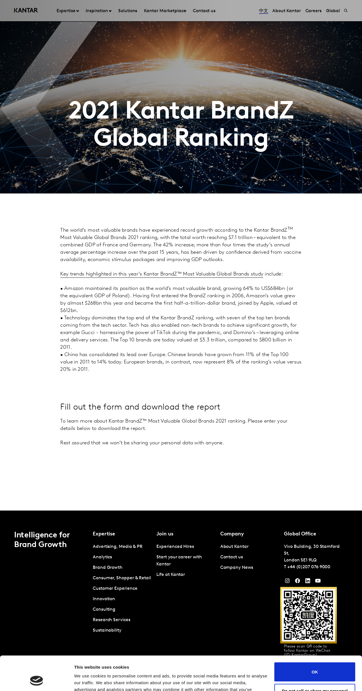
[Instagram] (287, 582)
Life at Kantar (170, 574)
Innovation (104, 599)
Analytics (102, 557)
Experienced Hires (175, 546)
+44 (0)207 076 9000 (308, 567)
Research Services (111, 620)
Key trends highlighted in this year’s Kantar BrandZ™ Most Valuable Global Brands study (161, 274)
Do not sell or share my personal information (315, 661)
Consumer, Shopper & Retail (122, 578)
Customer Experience (115, 588)
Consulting (104, 609)
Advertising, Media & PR (118, 546)
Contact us (231, 557)
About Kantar (234, 546)
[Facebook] (297, 582)
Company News (236, 567)
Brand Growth (107, 567)
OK (315, 639)
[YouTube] (307, 582)
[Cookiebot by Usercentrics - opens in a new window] (36, 680)
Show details (87, 679)
